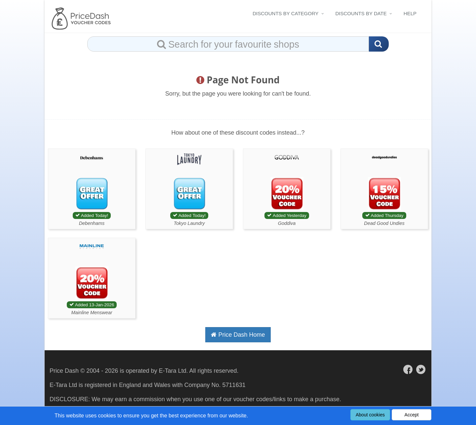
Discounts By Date (361, 13)
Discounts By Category (285, 13)
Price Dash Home (238, 334)
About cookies (370, 414)
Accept (412, 414)
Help (410, 13)
